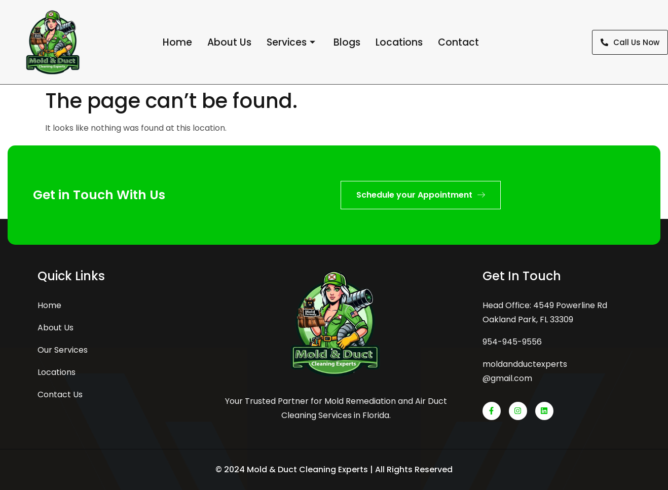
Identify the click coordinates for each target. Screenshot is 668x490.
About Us (229, 42)
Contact (458, 42)
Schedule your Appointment (420, 195)
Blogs (346, 42)
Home (177, 42)
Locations (399, 42)
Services (291, 42)
